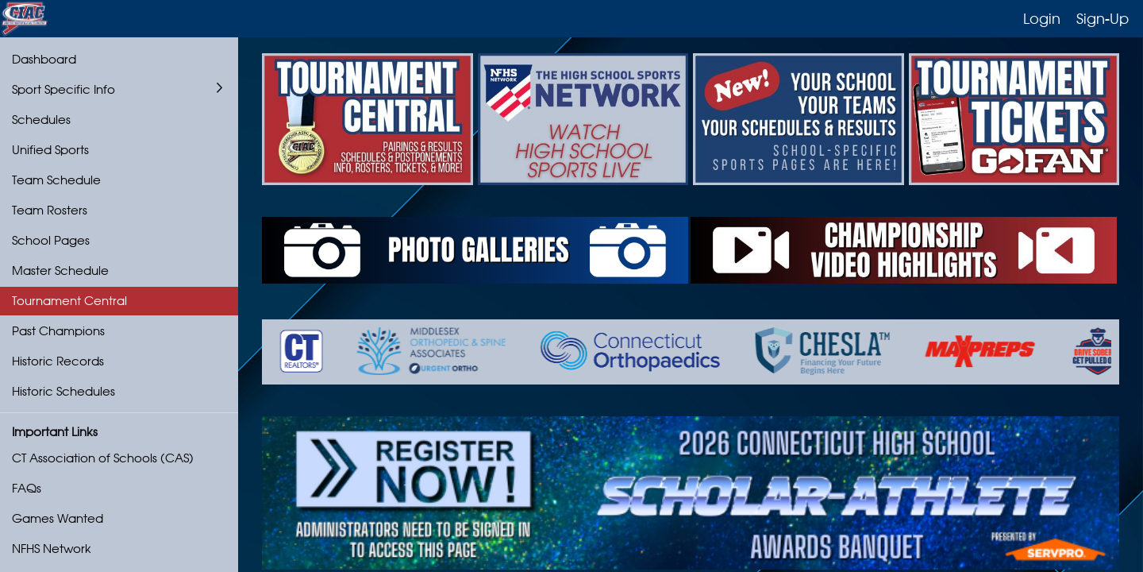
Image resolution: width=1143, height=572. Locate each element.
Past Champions (58, 330)
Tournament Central (69, 300)
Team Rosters (49, 210)
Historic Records (58, 361)
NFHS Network (51, 548)
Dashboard (44, 59)
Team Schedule (56, 179)
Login (1041, 18)
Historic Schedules (63, 391)
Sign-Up (1102, 18)
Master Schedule (60, 270)
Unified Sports (50, 149)
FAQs (26, 488)
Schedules (41, 119)
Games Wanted (57, 518)
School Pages (51, 240)
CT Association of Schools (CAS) (103, 458)
